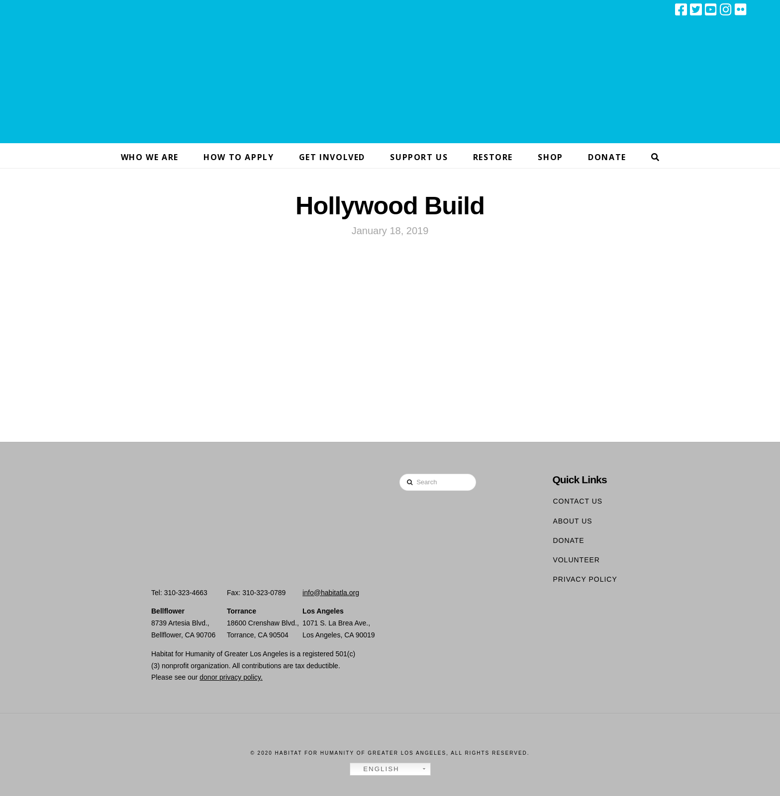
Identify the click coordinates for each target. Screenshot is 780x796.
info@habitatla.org (330, 593)
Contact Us (577, 501)
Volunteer (576, 560)
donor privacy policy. (231, 677)
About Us (572, 521)
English (376, 769)
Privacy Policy (585, 579)
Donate (568, 540)
